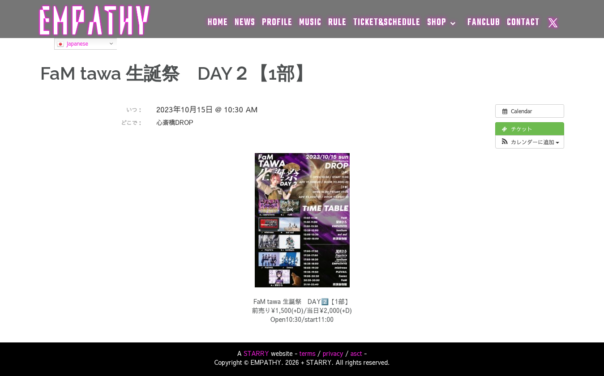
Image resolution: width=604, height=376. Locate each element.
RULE (337, 23)
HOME (218, 23)
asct (356, 353)
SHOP (436, 23)
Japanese (72, 44)
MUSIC (310, 23)
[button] (529, 142)
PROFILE (277, 23)
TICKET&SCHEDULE (386, 23)
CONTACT (523, 23)
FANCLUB (483, 23)
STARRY (256, 353)
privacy (333, 353)
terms (308, 353)
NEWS (245, 23)
